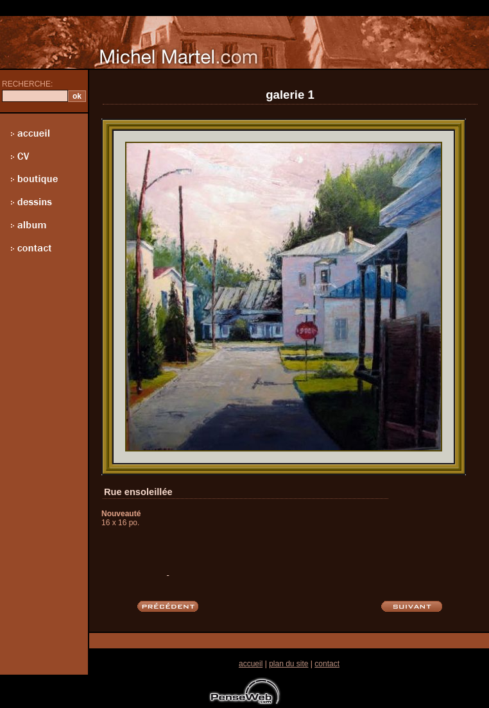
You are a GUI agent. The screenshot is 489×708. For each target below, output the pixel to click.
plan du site (288, 663)
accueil (250, 663)
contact (326, 663)
